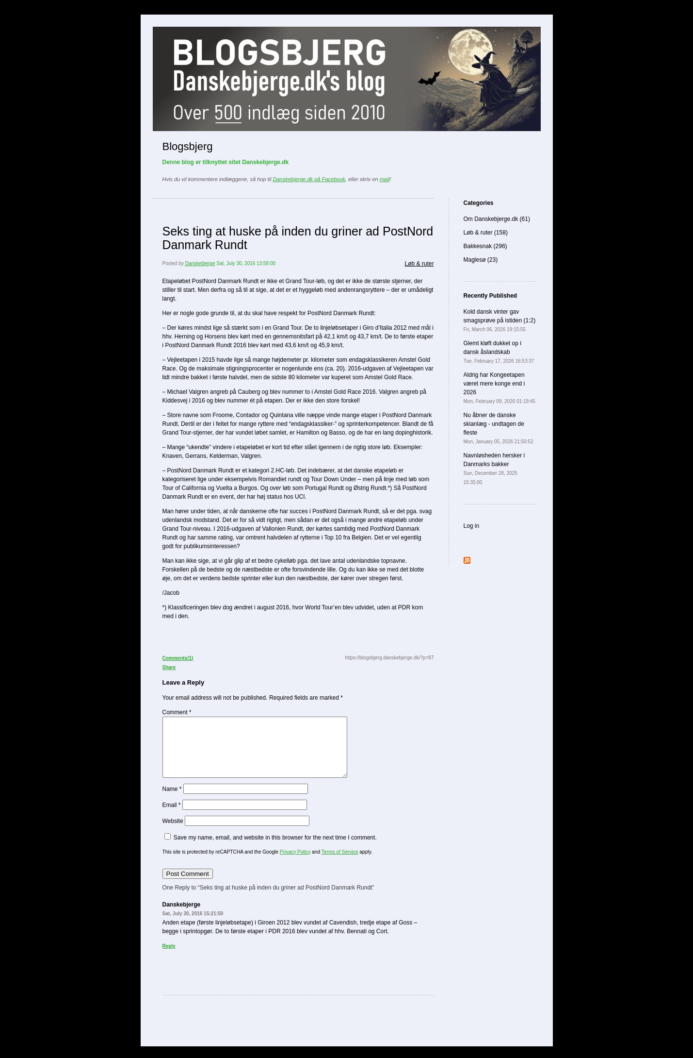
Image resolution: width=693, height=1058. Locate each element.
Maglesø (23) (481, 259)
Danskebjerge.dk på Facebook (309, 179)
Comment (177, 712)
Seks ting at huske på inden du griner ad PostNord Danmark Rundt (298, 238)
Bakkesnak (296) (485, 246)
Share (169, 667)
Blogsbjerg (187, 146)
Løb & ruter (419, 263)
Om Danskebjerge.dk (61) (497, 219)
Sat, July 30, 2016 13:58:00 (245, 263)
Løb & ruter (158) (486, 232)
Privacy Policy (295, 863)
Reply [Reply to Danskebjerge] (169, 957)
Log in (472, 525)
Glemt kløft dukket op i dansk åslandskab (499, 352)
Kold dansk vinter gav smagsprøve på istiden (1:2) (500, 320)
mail (384, 179)
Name (172, 800)
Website (172, 832)
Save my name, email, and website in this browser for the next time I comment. (275, 849)
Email (171, 816)
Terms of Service (340, 863)
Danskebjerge (200, 263)
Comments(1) (177, 658)
